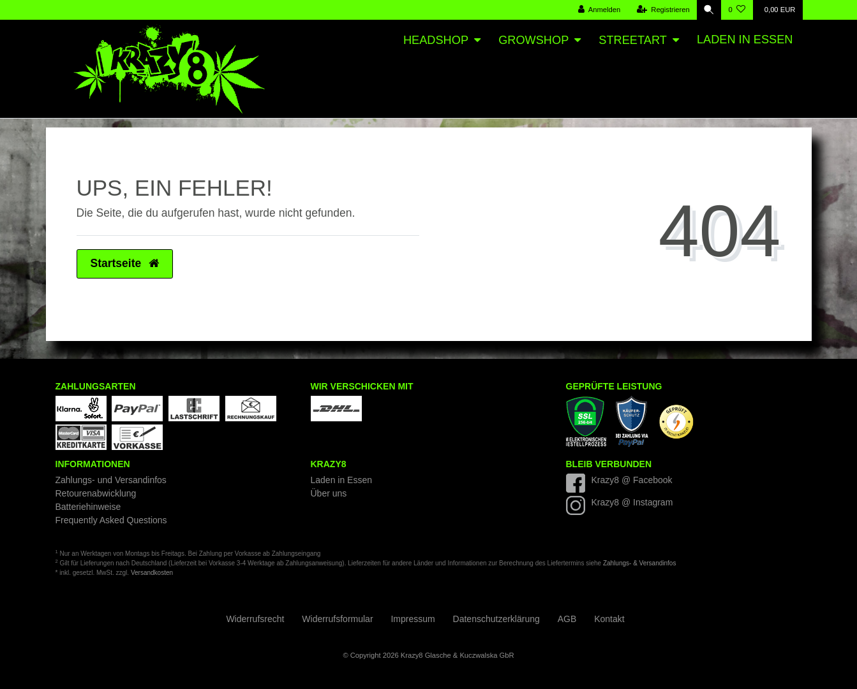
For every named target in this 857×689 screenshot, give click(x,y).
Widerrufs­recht (255, 619)
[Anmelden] (598, 10)
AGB (567, 619)
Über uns (329, 493)
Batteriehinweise (88, 507)
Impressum (413, 619)
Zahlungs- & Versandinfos (639, 563)
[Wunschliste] (736, 10)
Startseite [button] (125, 263)
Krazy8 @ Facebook (632, 480)
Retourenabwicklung (96, 493)
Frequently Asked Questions (111, 520)
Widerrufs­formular (337, 619)
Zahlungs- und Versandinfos (111, 480)
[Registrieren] (662, 10)
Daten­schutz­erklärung (496, 619)
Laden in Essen (745, 39)
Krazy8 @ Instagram (632, 502)
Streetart (632, 40)
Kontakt (609, 619)
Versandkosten (152, 572)
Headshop (435, 40)
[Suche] (708, 10)
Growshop (533, 40)
